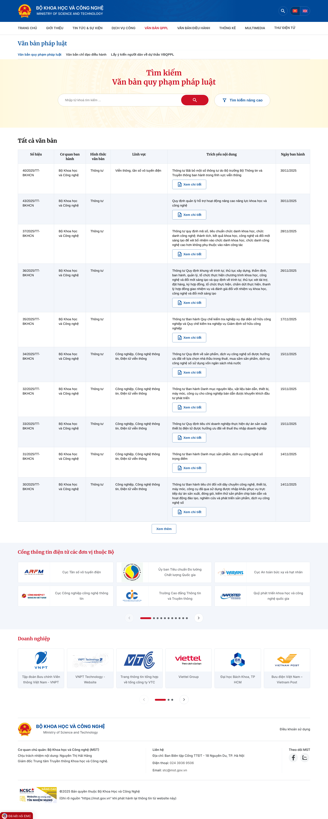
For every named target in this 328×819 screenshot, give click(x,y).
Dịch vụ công (123, 28)
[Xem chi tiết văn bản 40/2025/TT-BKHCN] (189, 184)
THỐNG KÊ (227, 28)
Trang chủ (27, 28)
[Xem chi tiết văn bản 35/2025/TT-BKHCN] (189, 337)
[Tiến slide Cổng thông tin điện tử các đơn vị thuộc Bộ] (198, 618)
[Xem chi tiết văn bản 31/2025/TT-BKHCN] (189, 468)
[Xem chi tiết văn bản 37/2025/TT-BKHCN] (189, 254)
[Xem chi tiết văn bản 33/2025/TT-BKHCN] (189, 437)
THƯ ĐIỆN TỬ (285, 28)
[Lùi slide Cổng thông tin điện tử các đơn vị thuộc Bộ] (129, 618)
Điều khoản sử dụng (295, 729)
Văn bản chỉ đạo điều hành (86, 54)
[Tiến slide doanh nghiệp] (184, 699)
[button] (145, 618)
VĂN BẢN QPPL (156, 28)
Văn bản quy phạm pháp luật (39, 54)
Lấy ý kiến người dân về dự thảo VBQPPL (142, 54)
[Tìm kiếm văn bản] (134, 100)
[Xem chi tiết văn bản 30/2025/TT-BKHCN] (189, 512)
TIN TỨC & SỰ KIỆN (87, 28)
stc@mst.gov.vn (174, 770)
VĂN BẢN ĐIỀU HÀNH (193, 28)
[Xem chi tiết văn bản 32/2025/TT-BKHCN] (189, 407)
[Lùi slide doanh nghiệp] (143, 699)
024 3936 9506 (182, 763)
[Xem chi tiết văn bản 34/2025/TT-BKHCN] (189, 372)
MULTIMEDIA (255, 28)
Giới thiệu (54, 28)
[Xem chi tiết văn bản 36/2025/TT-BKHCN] (189, 302)
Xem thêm (164, 529)
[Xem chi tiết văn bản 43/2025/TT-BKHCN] (189, 215)
